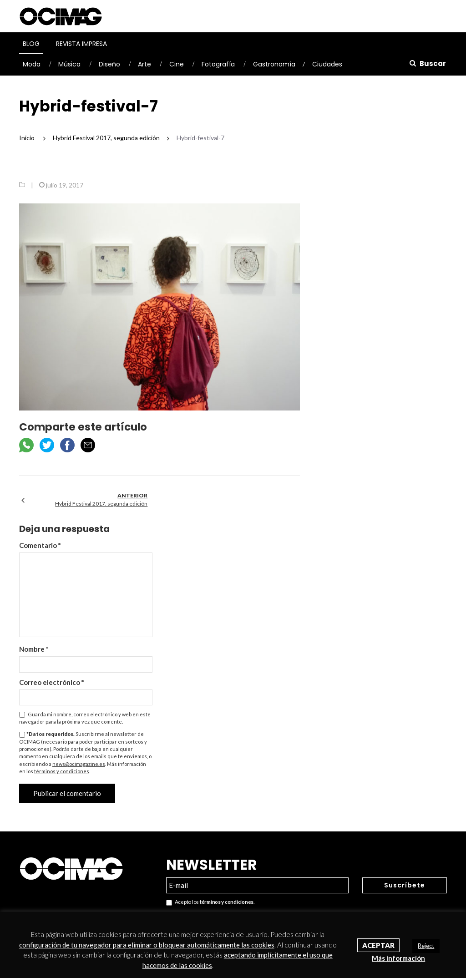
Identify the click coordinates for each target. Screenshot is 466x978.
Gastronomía (274, 64)
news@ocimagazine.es (78, 764)
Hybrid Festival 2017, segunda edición (101, 503)
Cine (176, 64)
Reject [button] (426, 945)
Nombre (34, 649)
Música (69, 64)
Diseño (109, 64)
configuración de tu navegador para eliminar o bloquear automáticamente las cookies (146, 945)
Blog (31, 43)
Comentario (40, 545)
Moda (32, 64)
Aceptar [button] (378, 945)
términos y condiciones (61, 771)
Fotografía (218, 64)
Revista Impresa (81, 43)
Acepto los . (210, 902)
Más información (398, 958)
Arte (144, 64)
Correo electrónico (51, 682)
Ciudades (327, 64)
